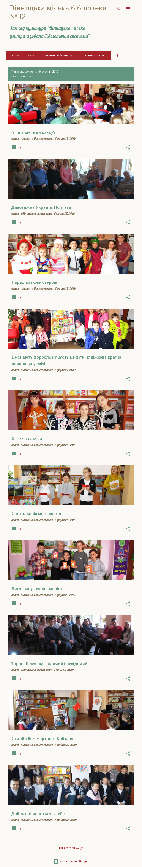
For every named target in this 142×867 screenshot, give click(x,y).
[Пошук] (119, 8)
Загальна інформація (58, 55)
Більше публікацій (71, 848)
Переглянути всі (22, 76)
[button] (128, 147)
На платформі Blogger (71, 861)
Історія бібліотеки (94, 55)
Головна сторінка (22, 55)
